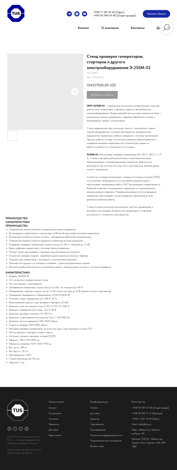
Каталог (83, 28)
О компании (110, 28)
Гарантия (94, 418)
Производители (98, 429)
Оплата (94, 407)
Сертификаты (97, 424)
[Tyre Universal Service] (77, 13)
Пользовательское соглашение (105, 440)
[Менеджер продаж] (69, 13)
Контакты (138, 28)
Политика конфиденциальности (106, 435)
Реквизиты (54, 424)
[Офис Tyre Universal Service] (26, 429)
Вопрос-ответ (97, 446)
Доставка (53, 429)
